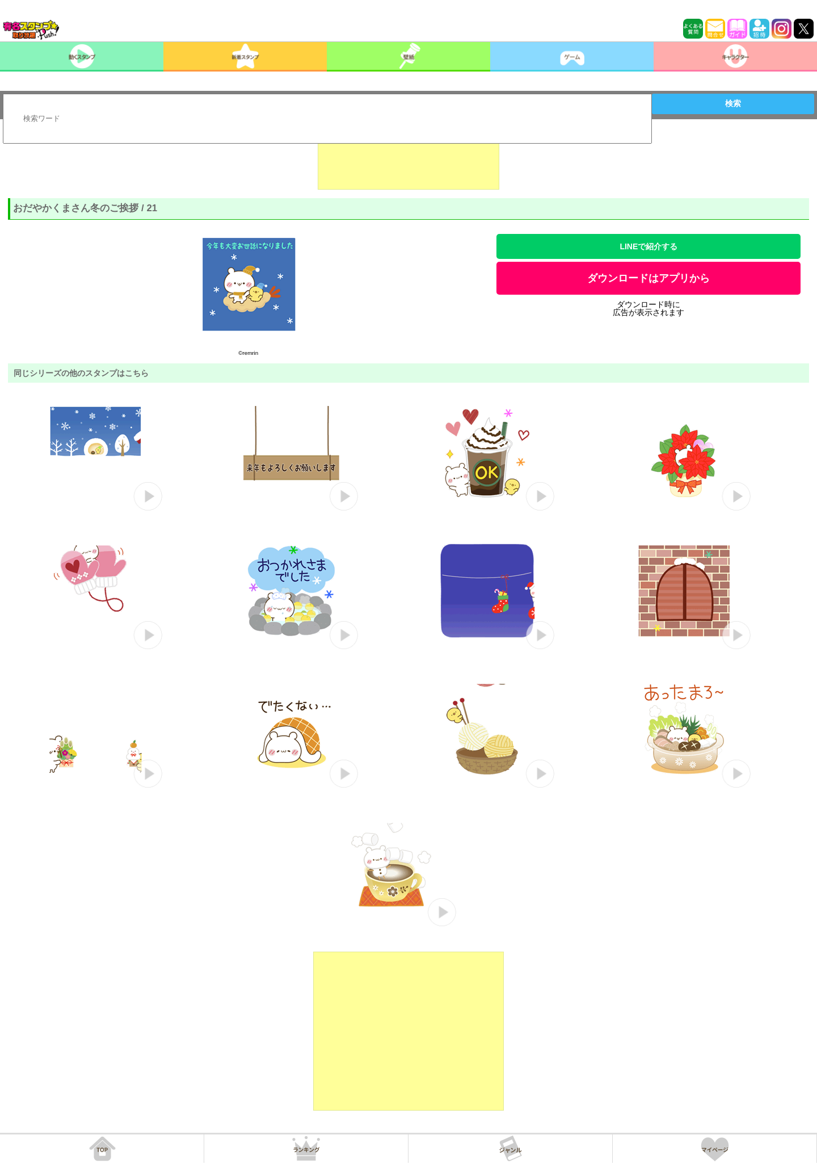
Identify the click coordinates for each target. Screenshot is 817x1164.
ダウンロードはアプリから (648, 278)
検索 (733, 103)
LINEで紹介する (648, 246)
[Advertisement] (408, 161)
